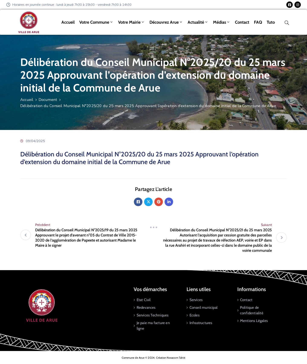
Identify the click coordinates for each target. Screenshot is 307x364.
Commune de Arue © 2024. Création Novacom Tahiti (153, 357)
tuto (271, 22)
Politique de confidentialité (251, 310)
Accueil (68, 22)
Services (196, 300)
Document (48, 99)
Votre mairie (131, 22)
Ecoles (195, 315)
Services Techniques (153, 315)
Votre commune (96, 22)
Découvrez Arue (166, 22)
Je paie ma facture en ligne (153, 326)
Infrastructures (201, 323)
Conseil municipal (203, 307)
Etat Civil (144, 300)
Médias (221, 22)
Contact (242, 22)
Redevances (146, 307)
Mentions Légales (254, 321)
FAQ (258, 22)
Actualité (198, 22)
